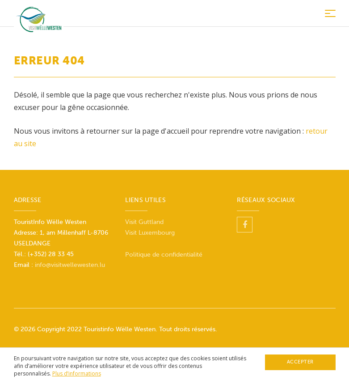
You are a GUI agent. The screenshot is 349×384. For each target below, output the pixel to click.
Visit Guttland (144, 222)
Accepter (300, 361)
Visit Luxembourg (150, 232)
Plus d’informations (76, 373)
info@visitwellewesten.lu (70, 265)
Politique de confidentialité (163, 254)
